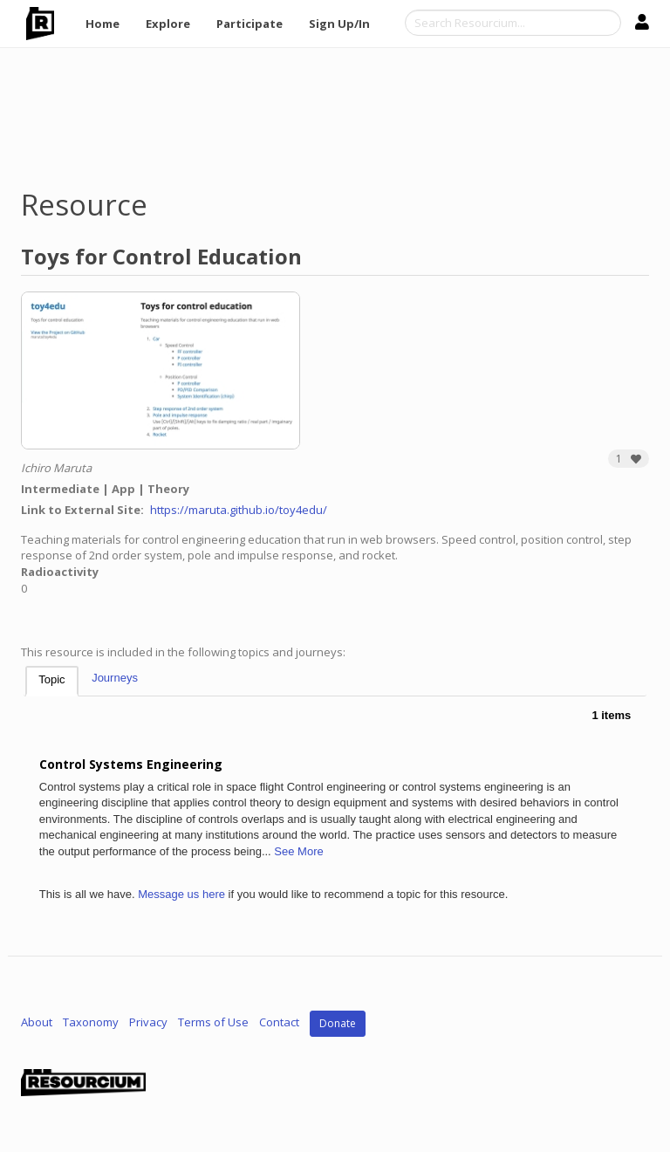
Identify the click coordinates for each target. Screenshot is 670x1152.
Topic (51, 679)
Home (102, 23)
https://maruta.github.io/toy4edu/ (238, 510)
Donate (337, 1023)
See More (298, 851)
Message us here (181, 894)
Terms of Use (213, 1023)
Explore (168, 23)
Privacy (148, 1023)
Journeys (115, 677)
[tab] (51, 681)
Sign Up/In (339, 23)
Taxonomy (91, 1023)
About (36, 1023)
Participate (249, 23)
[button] (628, 458)
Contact (279, 1023)
